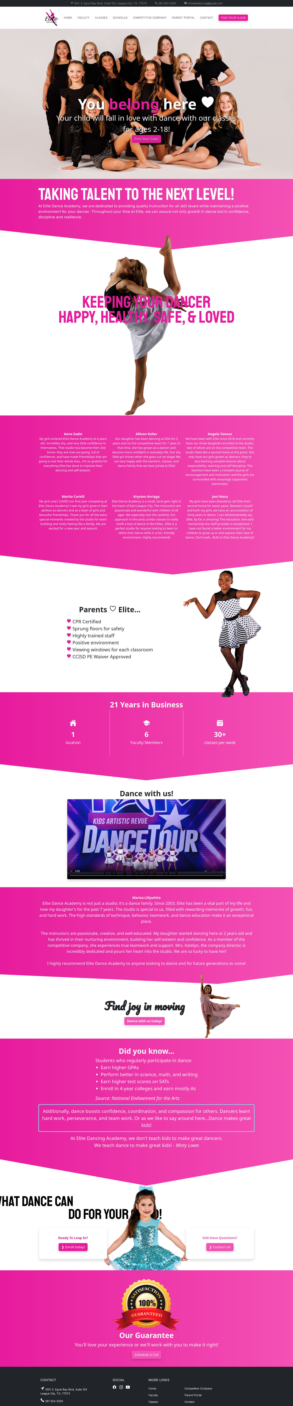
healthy (124, 317)
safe (168, 317)
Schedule (120, 17)
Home (68, 17)
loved (217, 317)
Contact (206, 17)
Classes (101, 17)
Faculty (83, 17)
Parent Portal (183, 17)
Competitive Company (150, 17)
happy (77, 317)
